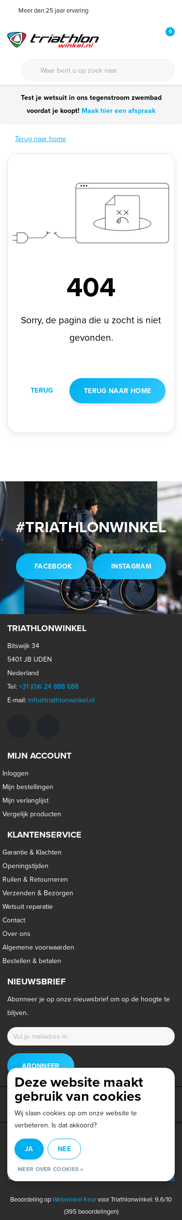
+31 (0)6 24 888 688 (49, 686)
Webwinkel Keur (74, 1199)
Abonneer (41, 1066)
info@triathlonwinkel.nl (61, 700)
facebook (53, 566)
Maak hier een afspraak (117, 110)
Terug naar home (117, 391)
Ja (29, 1149)
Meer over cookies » (50, 1169)
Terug (42, 390)
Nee (64, 1149)
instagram (131, 566)
